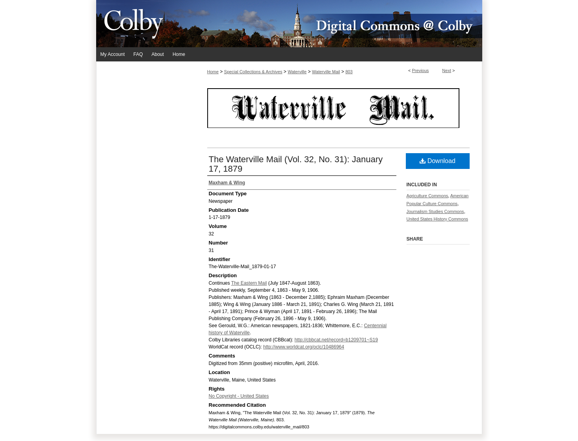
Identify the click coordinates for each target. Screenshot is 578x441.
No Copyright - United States (239, 396)
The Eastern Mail (249, 283)
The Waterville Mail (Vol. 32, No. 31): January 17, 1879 (296, 164)
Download (437, 161)
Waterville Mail (326, 71)
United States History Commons (437, 219)
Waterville (297, 71)
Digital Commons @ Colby (336, 23)
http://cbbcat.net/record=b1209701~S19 (336, 340)
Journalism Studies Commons (435, 211)
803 (349, 71)
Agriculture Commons (427, 195)
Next (446, 70)
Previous (420, 70)
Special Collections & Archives (253, 71)
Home (213, 71)
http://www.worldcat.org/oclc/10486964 (303, 347)
